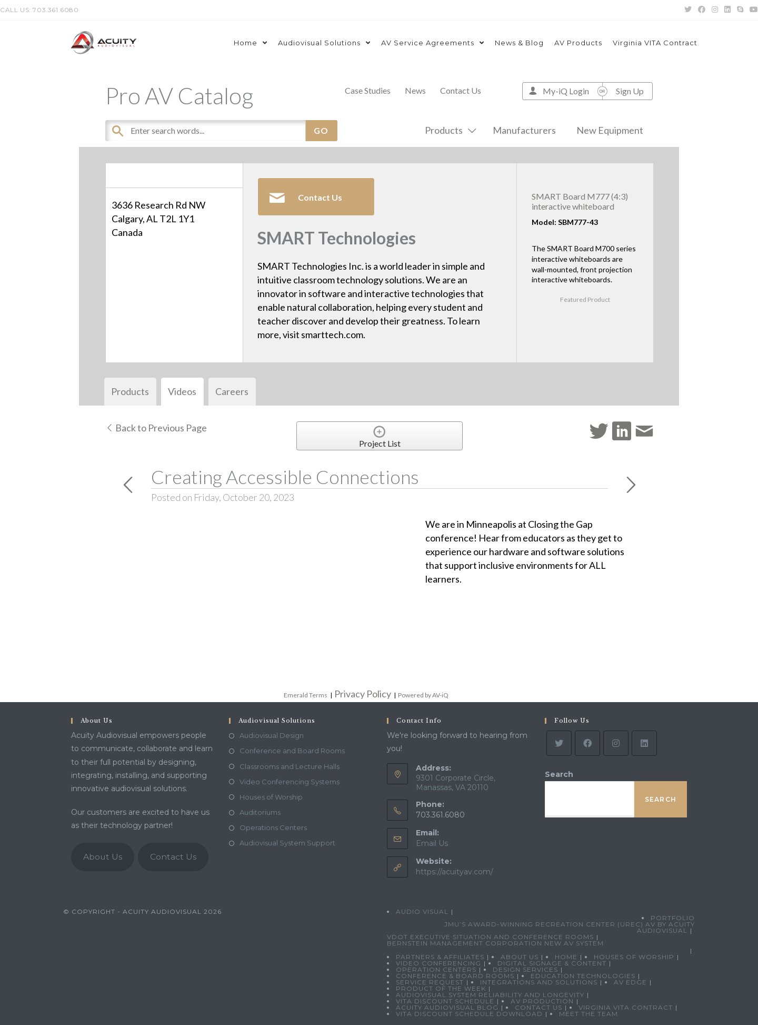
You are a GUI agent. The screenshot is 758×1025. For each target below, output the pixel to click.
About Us (102, 857)
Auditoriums (260, 812)
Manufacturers (524, 130)
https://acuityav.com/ (454, 871)
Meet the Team (588, 1014)
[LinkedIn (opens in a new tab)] (727, 10)
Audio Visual (422, 911)
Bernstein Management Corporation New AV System (495, 943)
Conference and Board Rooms (292, 750)
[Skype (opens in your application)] (740, 10)
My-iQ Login (566, 91)
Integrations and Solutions (538, 982)
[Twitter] (559, 743)
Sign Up (630, 91)
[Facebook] (587, 743)
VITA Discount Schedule (445, 1001)
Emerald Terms (305, 695)
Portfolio (673, 918)
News (415, 90)
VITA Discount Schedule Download (469, 1014)
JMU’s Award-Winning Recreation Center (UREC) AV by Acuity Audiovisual (569, 927)
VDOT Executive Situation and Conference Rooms (490, 937)
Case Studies (368, 90)
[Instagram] (616, 743)
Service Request (430, 982)
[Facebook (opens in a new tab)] (702, 10)
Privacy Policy (362, 693)
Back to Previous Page (156, 427)
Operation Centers (436, 969)
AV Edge (630, 982)
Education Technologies (583, 976)
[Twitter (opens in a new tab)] (688, 10)
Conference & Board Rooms (455, 976)
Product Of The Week (441, 988)
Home (566, 957)
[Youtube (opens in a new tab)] (752, 10)
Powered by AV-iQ (423, 695)
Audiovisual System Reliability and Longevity (490, 995)
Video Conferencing (438, 963)
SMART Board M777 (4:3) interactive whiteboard (580, 201)
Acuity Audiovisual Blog (447, 1007)
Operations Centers (273, 827)
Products (448, 130)
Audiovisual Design (272, 735)
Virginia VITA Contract (626, 1007)
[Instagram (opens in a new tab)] (715, 10)
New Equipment (609, 130)
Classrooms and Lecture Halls (290, 766)
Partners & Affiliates (440, 957)
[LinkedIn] (644, 743)
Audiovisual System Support (287, 843)
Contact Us (460, 90)
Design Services (525, 969)
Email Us (432, 843)
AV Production (542, 1001)
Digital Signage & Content (551, 963)
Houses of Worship (271, 797)
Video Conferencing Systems (290, 781)
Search (559, 774)
